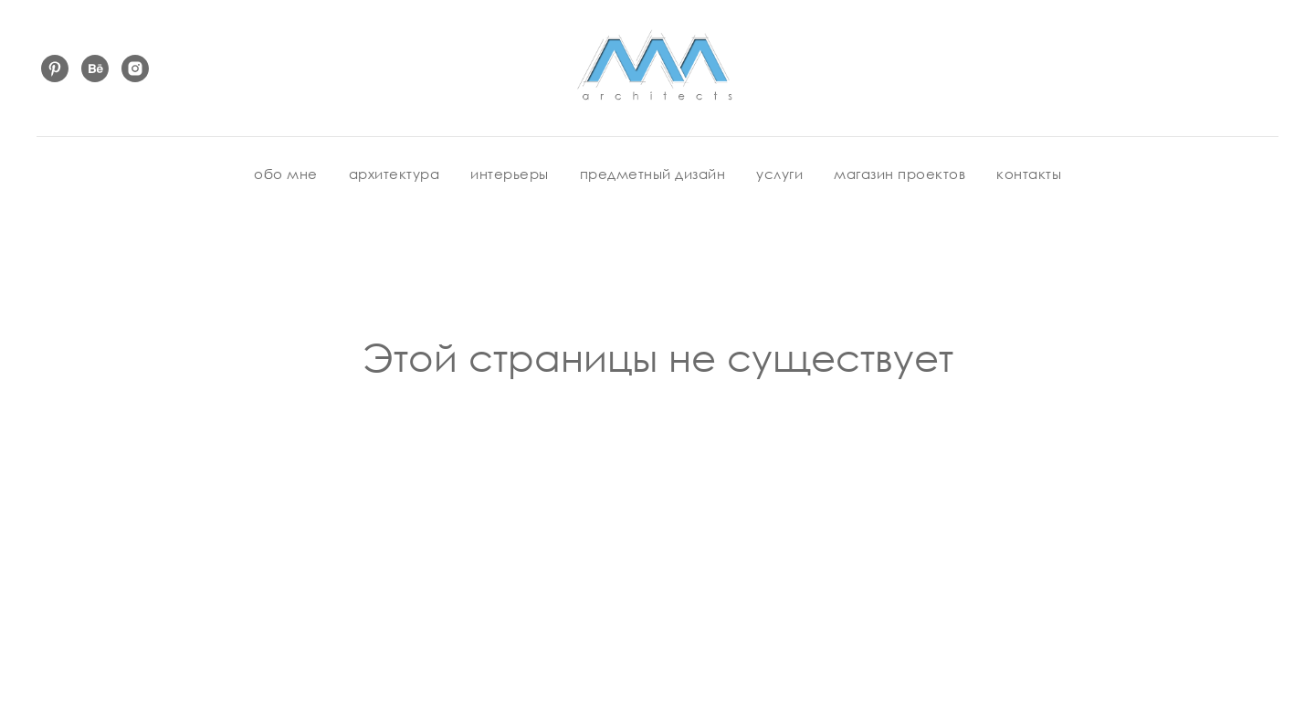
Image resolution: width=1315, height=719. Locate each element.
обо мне (286, 173)
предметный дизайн (653, 173)
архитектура (394, 173)
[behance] (95, 68)
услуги (779, 173)
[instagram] (135, 68)
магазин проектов (899, 173)
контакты (1028, 173)
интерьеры (509, 173)
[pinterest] (54, 68)
